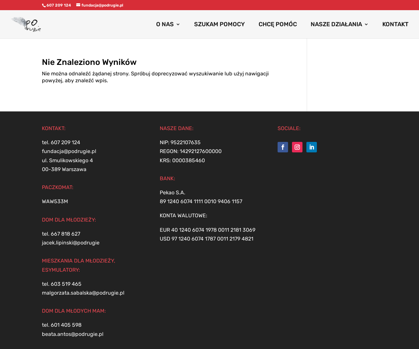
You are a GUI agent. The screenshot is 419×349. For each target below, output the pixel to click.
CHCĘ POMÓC (278, 25)
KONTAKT (395, 25)
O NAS (165, 25)
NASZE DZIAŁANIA (336, 25)
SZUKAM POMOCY (219, 25)
